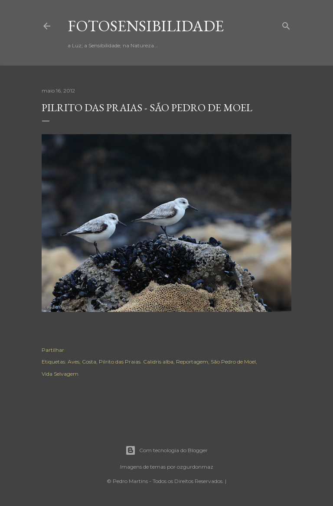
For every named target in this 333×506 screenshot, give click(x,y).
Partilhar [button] (53, 350)
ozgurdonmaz (195, 466)
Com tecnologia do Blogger (166, 450)
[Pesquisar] (286, 24)
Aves (73, 361)
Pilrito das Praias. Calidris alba (136, 361)
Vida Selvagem (60, 373)
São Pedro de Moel (233, 361)
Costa (89, 361)
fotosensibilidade (146, 26)
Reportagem (192, 361)
